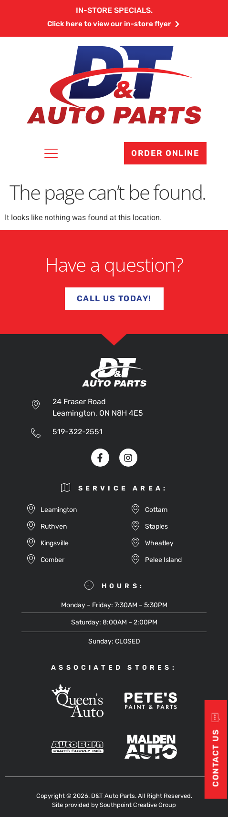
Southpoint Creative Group (138, 804)
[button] (51, 155)
